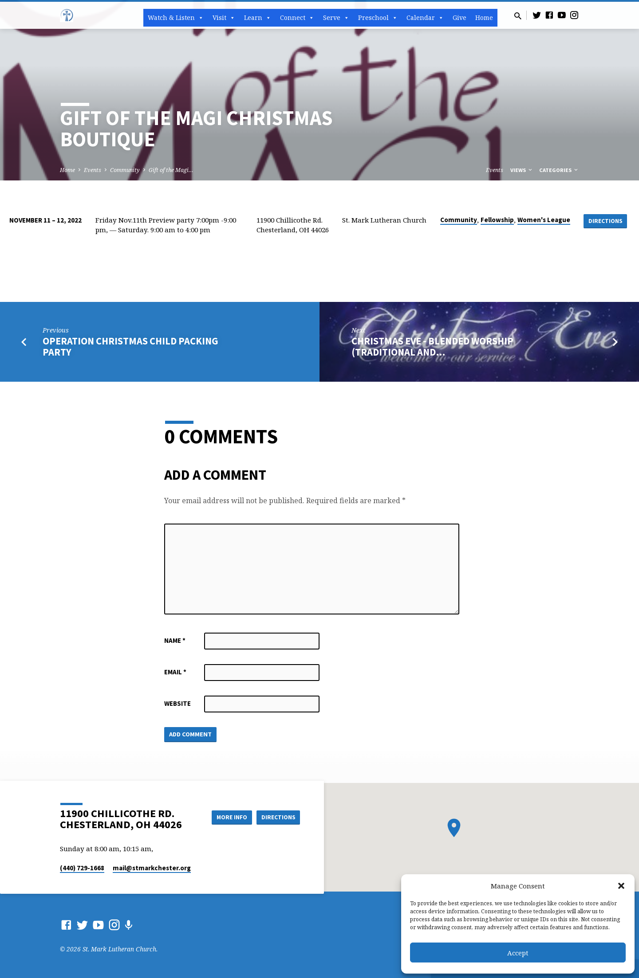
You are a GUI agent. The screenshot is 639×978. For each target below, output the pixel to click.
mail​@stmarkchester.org (152, 868)
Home (484, 17)
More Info (228, 817)
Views (521, 170)
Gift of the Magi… (171, 170)
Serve (336, 18)
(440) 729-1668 (82, 868)
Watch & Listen (176, 18)
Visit (224, 18)
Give (459, 17)
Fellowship (496, 219)
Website (177, 703)
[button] (621, 885)
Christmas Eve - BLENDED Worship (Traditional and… (432, 346)
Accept (518, 952)
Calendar (425, 18)
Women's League (543, 219)
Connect (297, 18)
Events (92, 170)
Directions (605, 221)
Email (175, 672)
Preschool (378, 18)
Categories (559, 170)
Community (125, 170)
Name (174, 640)
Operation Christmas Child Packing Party (130, 346)
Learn (257, 18)
